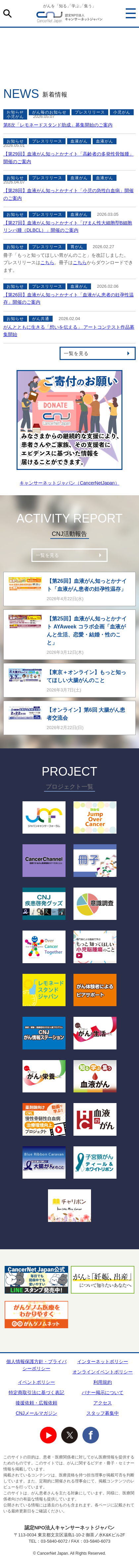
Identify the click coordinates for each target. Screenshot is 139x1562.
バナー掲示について (102, 1392)
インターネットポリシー (102, 1361)
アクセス (102, 1402)
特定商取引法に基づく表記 (36, 1392)
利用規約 (102, 1382)
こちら (47, 262)
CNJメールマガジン (36, 1413)
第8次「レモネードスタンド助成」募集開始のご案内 (58, 125)
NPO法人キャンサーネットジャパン (69, 18)
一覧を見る (76, 353)
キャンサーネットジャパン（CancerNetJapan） (69, 483)
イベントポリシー (36, 1382)
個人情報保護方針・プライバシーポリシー (36, 1365)
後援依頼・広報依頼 (36, 1402)
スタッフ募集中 (102, 1413)
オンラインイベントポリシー (102, 1371)
